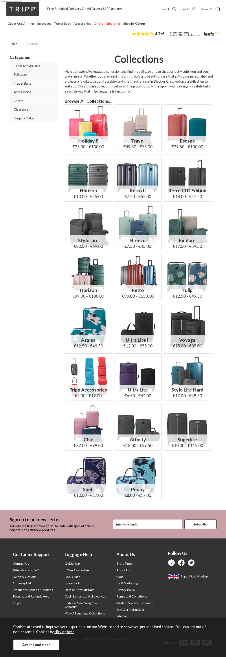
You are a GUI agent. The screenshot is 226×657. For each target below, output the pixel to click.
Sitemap (122, 616)
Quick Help (72, 563)
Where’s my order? (26, 570)
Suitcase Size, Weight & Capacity (81, 605)
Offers (98, 23)
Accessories (82, 23)
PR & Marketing (127, 583)
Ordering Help (23, 583)
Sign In (189, 9)
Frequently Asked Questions (33, 590)
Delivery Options (25, 577)
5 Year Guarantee (77, 570)
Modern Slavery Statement (135, 603)
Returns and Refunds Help (31, 596)
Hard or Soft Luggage (79, 590)
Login (17, 603)
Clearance (113, 23)
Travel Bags (62, 23)
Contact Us (21, 563)
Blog (119, 577)
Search (169, 9)
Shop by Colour (134, 23)
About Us (123, 570)
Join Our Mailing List (130, 609)
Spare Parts (73, 583)
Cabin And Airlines (21, 23)
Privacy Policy (125, 590)
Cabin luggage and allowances (85, 596)
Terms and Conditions (131, 596)
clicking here (64, 632)
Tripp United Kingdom (188, 576)
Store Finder (125, 563)
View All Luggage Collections (85, 613)
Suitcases (44, 23)
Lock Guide (72, 577)
